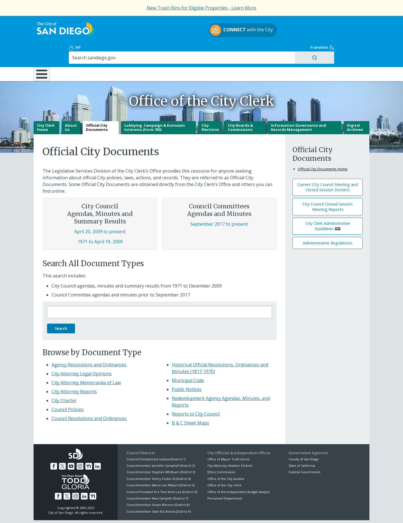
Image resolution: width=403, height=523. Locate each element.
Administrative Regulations (327, 223)
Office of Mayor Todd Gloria (228, 439)
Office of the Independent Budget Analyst (238, 472)
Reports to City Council (196, 394)
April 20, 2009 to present (100, 212)
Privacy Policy (160, 512)
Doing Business (182, 50)
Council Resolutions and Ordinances (89, 398)
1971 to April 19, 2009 (100, 222)
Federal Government (304, 452)
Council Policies (67, 390)
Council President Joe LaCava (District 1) (156, 439)
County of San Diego (304, 439)
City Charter (64, 381)
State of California (302, 446)
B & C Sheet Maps (190, 403)
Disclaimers (131, 512)
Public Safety (286, 50)
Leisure (81, 50)
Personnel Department (224, 479)
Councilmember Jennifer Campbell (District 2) (160, 446)
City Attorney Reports (74, 372)
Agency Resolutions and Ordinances (88, 345)
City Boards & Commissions (240, 108)
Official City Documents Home (323, 149)
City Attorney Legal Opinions (81, 354)
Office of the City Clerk (224, 465)
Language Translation (226, 512)
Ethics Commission (221, 452)
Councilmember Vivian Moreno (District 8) (157, 485)
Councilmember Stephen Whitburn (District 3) (160, 452)
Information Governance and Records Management (298, 108)
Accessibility (189, 512)
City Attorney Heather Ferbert (229, 446)
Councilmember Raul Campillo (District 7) (157, 479)
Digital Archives (355, 108)
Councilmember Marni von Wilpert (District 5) (160, 465)
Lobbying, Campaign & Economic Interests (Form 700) (154, 108)
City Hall (341, 50)
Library (233, 50)
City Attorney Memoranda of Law (86, 363)
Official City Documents (97, 108)
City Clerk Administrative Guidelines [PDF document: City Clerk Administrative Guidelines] (327, 206)
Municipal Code (188, 360)
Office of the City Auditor (226, 459)
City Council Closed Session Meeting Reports (328, 187)
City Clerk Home (46, 108)
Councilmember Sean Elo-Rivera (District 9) (158, 492)
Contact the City (265, 512)
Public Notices (187, 369)
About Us (71, 108)
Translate (357, 22)
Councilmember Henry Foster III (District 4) (158, 459)
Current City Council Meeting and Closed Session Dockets (327, 167)
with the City (200, 31)
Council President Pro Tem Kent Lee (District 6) (161, 472)
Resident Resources (131, 50)
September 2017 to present (219, 204)
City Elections (210, 108)
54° (291, 22)
